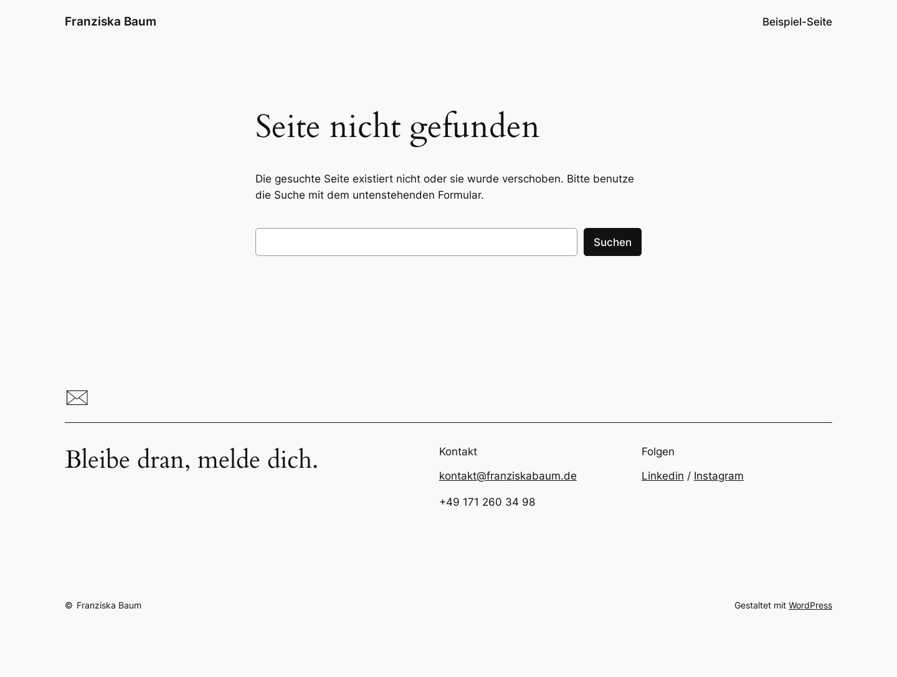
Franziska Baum (110, 21)
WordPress (810, 605)
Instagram (719, 476)
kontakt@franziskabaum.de (508, 476)
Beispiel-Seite (797, 22)
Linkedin (663, 476)
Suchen (613, 242)
